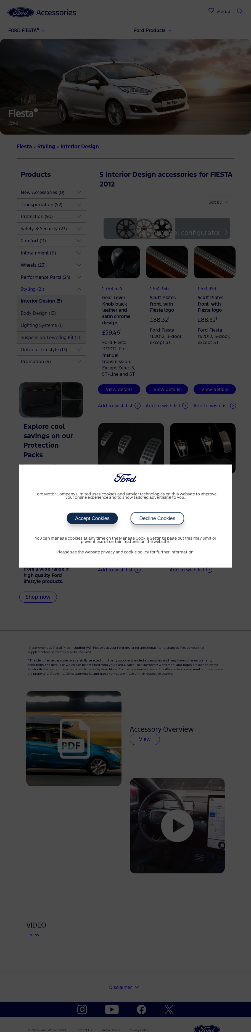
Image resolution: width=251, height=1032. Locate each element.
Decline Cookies (157, 518)
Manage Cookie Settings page (148, 538)
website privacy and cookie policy (117, 552)
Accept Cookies (92, 518)
